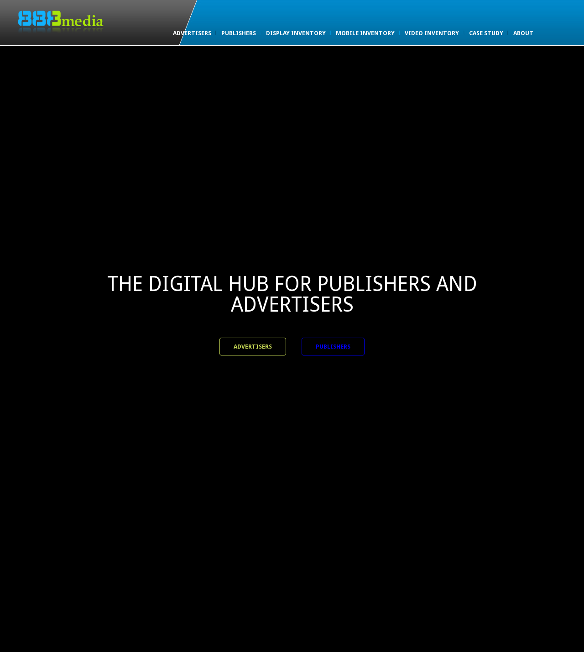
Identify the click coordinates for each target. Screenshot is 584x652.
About (523, 33)
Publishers (238, 33)
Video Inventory (432, 33)
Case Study (486, 33)
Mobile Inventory (365, 33)
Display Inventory (296, 33)
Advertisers (192, 33)
